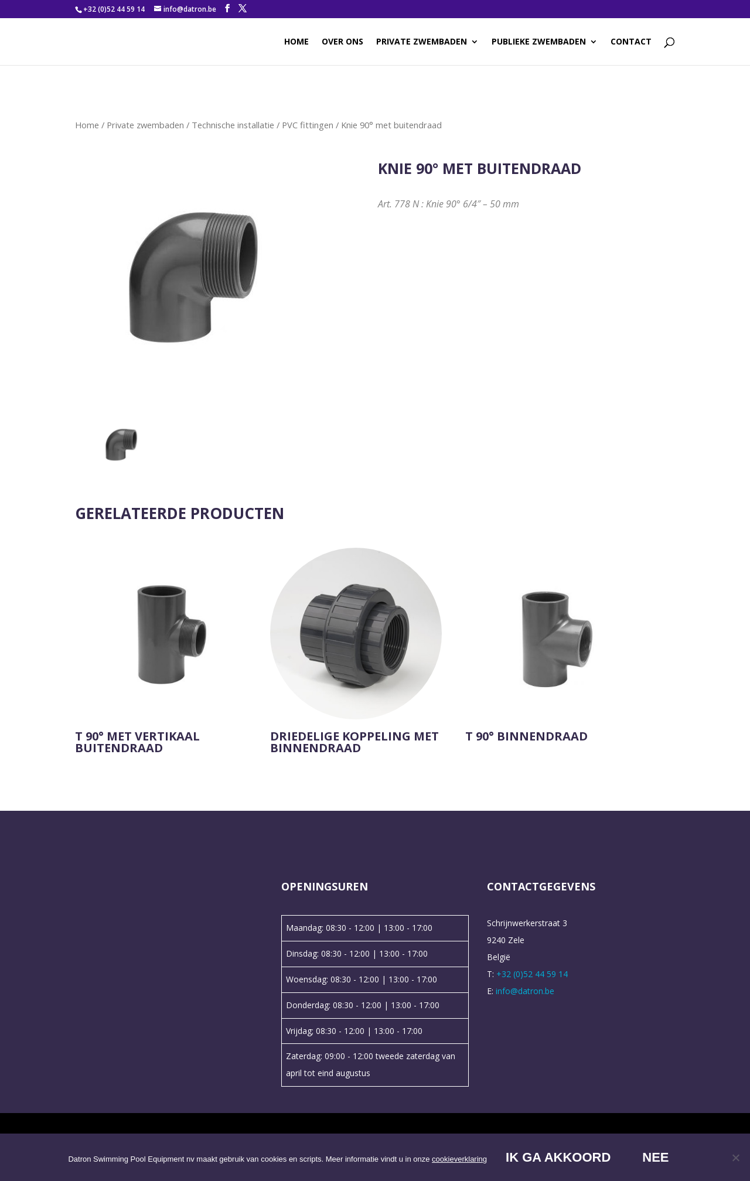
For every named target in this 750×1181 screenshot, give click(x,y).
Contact (631, 42)
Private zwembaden (421, 42)
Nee (655, 1157)
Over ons (342, 42)
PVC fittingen (307, 125)
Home (296, 42)
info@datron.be (525, 990)
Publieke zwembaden (539, 42)
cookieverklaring (459, 1159)
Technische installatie (233, 125)
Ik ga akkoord (558, 1157)
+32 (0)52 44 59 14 (114, 9)
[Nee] (735, 1157)
